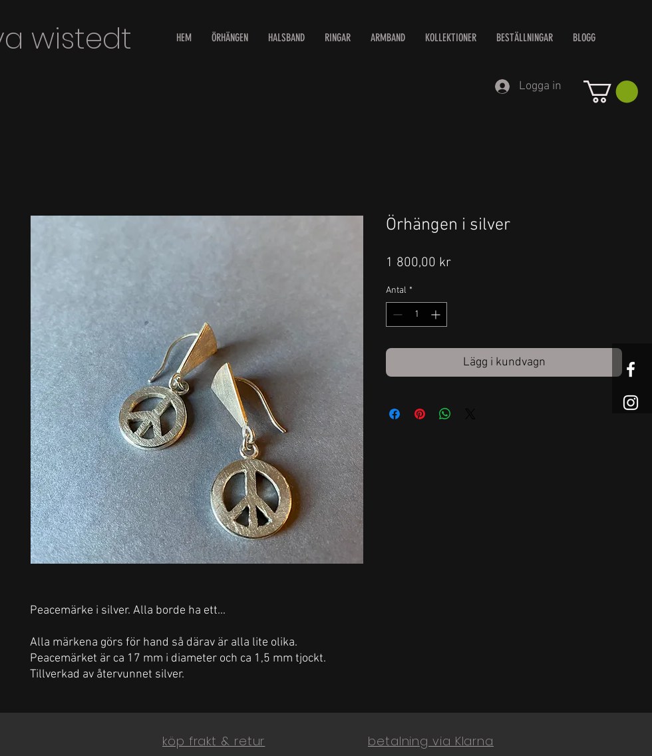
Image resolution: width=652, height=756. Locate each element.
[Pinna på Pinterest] (420, 414)
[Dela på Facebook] (395, 414)
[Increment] (436, 314)
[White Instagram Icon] (631, 403)
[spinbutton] (416, 314)
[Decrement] (396, 314)
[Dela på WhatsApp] (445, 414)
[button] (610, 91)
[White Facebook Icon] (631, 369)
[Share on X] (470, 414)
